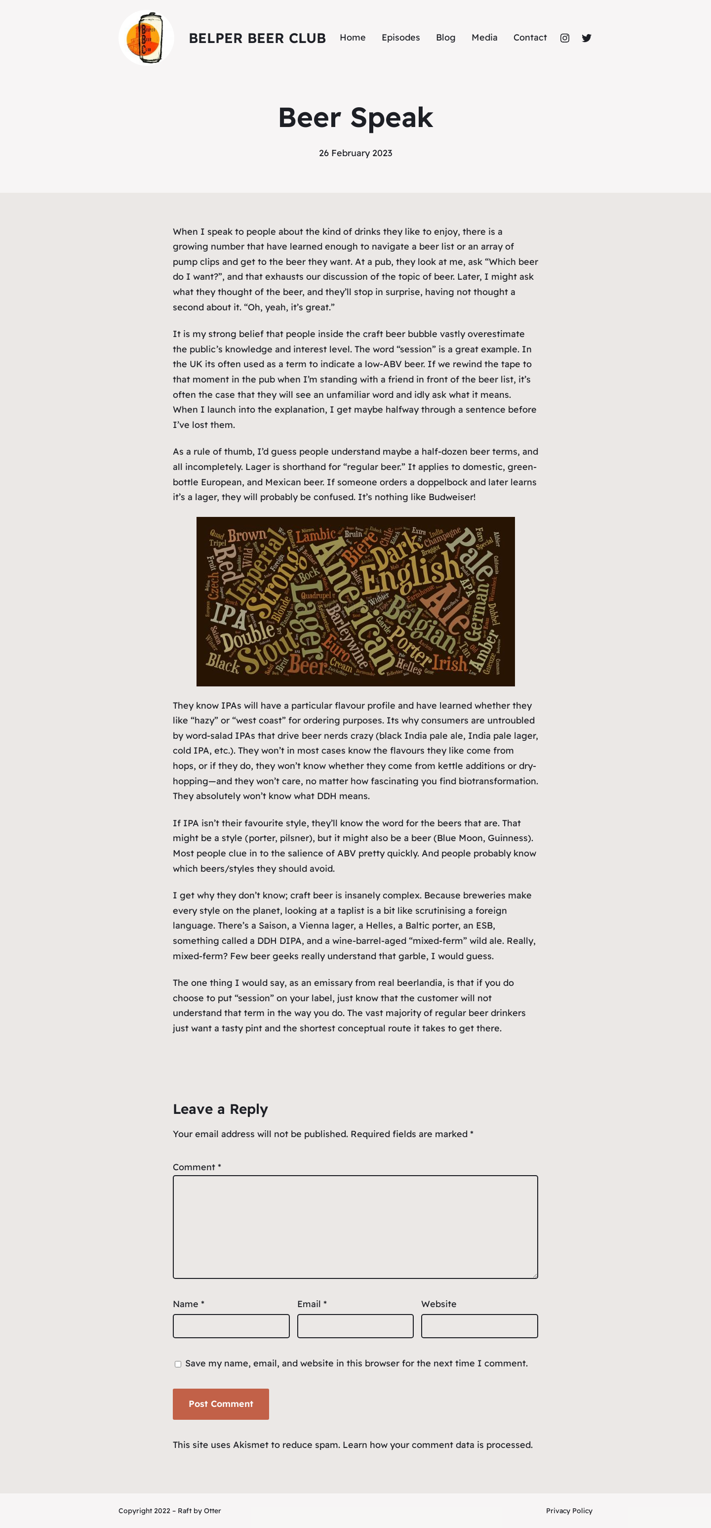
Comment (197, 1167)
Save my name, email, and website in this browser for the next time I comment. (356, 1363)
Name (188, 1304)
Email (312, 1304)
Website (439, 1304)
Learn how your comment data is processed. (438, 1444)
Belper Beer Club (257, 37)
